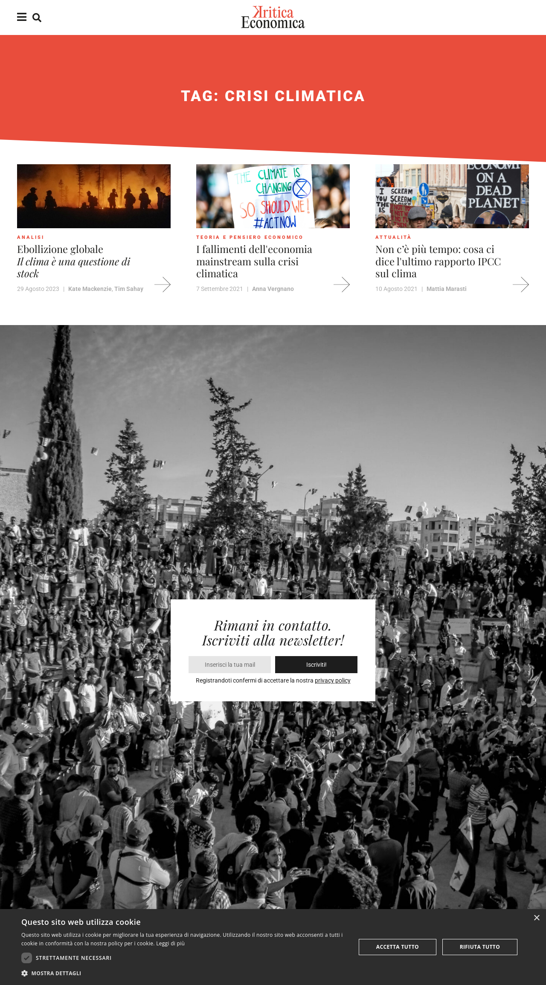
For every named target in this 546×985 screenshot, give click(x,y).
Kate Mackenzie (90, 288)
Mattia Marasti (447, 288)
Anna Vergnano (273, 288)
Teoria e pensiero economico (250, 237)
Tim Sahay (128, 288)
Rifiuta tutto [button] (480, 946)
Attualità (393, 237)
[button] (183, 973)
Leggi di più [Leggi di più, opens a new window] (170, 943)
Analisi (30, 237)
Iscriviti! (316, 664)
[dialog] (273, 947)
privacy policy (333, 680)
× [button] (536, 918)
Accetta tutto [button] (397, 946)
